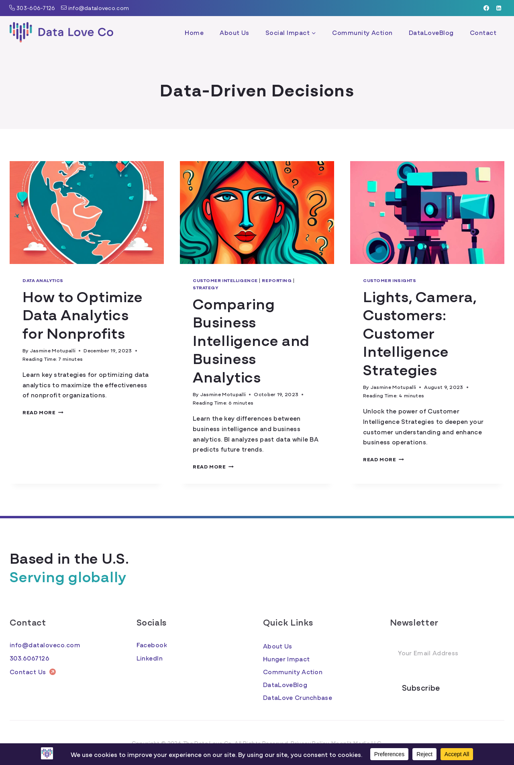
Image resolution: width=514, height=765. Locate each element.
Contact (483, 32)
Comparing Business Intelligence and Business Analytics (251, 339)
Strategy (205, 287)
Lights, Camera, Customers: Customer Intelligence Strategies (419, 332)
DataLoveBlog (431, 32)
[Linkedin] (498, 8)
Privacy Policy (309, 743)
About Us (234, 32)
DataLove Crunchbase (297, 697)
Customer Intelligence (225, 280)
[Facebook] (486, 8)
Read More (42, 412)
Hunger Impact (286, 658)
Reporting (277, 280)
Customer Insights (389, 280)
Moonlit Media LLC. (357, 743)
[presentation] (87, 212)
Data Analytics (42, 280)
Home (194, 32)
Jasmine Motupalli (52, 350)
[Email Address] (447, 653)
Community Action (362, 32)
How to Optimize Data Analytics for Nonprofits (82, 314)
